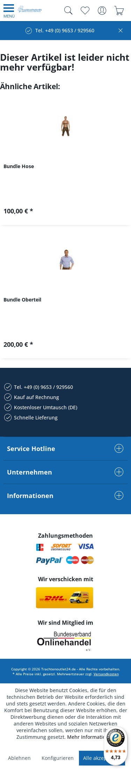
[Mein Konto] (102, 11)
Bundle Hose (18, 166)
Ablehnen (19, 758)
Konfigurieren (58, 758)
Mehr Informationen (91, 737)
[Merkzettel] (85, 11)
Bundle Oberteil (22, 299)
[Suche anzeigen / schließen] (67, 11)
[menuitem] (9, 11)
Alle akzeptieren (102, 758)
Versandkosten (106, 673)
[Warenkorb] (119, 11)
